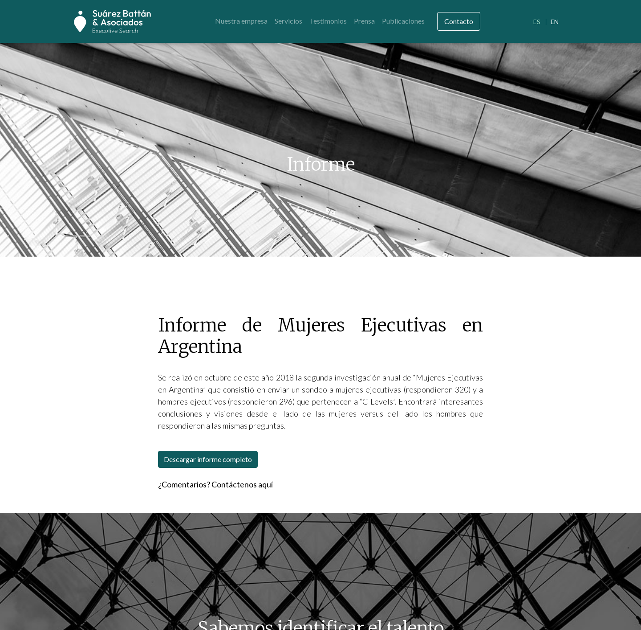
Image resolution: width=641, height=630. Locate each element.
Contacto (458, 21)
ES (536, 21)
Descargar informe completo (208, 459)
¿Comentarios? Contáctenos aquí (215, 484)
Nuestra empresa (241, 20)
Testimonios (328, 20)
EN (555, 21)
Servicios (288, 20)
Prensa (364, 20)
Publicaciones (403, 20)
